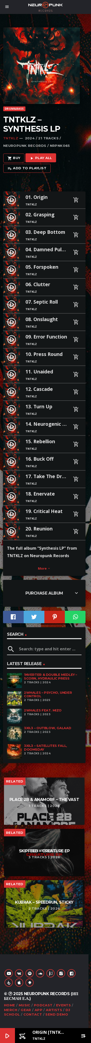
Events (63, 1005)
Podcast (43, 1005)
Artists (54, 1010)
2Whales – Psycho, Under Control (48, 694)
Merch (10, 1010)
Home (9, 1005)
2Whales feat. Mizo (43, 710)
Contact (32, 1014)
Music (24, 1005)
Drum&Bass (14, 108)
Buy (13, 158)
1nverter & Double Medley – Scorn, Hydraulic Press (50, 676)
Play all (40, 158)
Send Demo (56, 1014)
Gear (26, 1010)
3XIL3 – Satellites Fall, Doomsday (45, 747)
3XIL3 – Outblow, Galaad (47, 728)
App (38, 1010)
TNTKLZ (10, 138)
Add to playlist (26, 168)
